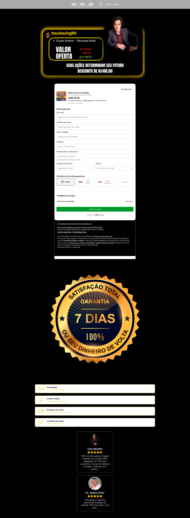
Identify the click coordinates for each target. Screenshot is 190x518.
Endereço (60, 142)
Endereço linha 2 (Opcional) (67, 152)
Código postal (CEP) (64, 164)
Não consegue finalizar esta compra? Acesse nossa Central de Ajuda (79, 227)
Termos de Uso (73, 243)
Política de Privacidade (86, 243)
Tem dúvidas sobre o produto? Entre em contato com (74, 224)
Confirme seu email (63, 122)
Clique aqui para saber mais (103, 236)
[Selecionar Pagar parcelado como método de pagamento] (105, 181)
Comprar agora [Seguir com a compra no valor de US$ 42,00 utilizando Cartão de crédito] (95, 209)
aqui (78, 247)
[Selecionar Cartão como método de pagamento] (65, 181)
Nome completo (62, 132)
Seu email (60, 112)
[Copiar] (71, 232)
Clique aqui (87, 100)
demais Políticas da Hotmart (105, 243)
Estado (98, 164)
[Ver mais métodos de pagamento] (124, 181)
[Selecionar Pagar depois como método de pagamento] (85, 181)
